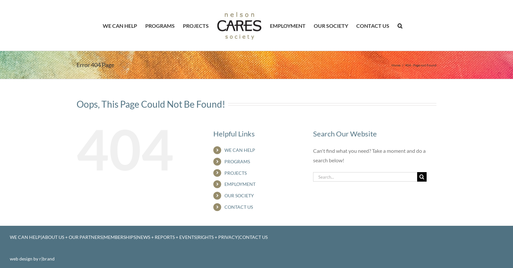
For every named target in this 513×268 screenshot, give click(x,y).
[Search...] (365, 177)
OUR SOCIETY (239, 195)
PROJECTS (235, 173)
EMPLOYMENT (240, 184)
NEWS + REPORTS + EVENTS (166, 237)
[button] (400, 25)
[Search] (422, 177)
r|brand (47, 258)
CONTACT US (238, 207)
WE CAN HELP (239, 150)
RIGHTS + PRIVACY (218, 237)
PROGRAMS (237, 161)
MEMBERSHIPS (120, 237)
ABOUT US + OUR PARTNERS (72, 237)
